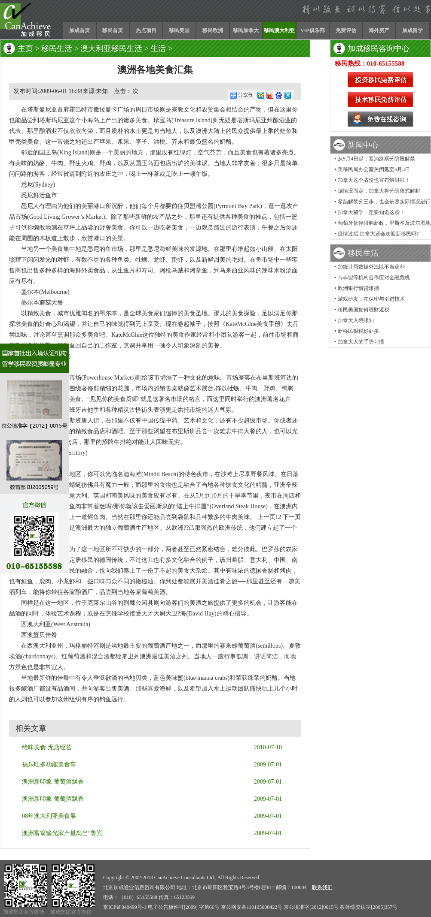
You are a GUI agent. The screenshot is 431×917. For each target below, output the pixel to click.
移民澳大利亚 (279, 30)
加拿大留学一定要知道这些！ (371, 212)
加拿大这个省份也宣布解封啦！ (374, 180)
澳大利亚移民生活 (111, 48)
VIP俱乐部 (312, 30)
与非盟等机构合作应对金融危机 (374, 277)
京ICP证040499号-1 (125, 907)
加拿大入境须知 (356, 320)
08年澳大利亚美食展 (49, 816)
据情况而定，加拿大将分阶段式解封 (379, 191)
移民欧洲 (212, 30)
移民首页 (112, 30)
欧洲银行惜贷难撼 (358, 288)
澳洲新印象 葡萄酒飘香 (53, 781)
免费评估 (346, 30)
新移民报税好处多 (358, 331)
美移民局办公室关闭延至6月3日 (374, 169)
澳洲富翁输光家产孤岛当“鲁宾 (62, 833)
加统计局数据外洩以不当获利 (371, 267)
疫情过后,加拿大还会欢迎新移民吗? (378, 234)
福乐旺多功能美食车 (49, 764)
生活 (158, 48)
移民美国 (179, 30)
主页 (25, 48)
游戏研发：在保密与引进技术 (371, 299)
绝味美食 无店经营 (47, 747)
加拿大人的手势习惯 (361, 342)
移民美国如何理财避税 (363, 310)
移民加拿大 (246, 30)
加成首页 (79, 30)
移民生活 (56, 48)
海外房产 (379, 30)
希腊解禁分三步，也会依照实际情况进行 (384, 202)
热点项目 (146, 30)
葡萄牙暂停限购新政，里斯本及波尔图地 (384, 223)
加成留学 (412, 30)
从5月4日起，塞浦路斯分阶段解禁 (376, 159)
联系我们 (322, 887)
